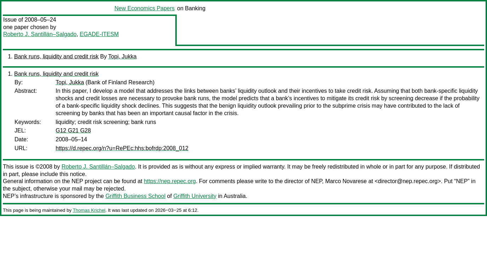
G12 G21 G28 (73, 131)
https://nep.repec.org (170, 181)
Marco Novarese (346, 181)
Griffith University (194, 196)
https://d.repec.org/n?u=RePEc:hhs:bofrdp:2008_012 (122, 148)
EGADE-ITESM (99, 34)
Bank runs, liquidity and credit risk (56, 56)
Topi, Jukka (122, 56)
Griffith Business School (136, 196)
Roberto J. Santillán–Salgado (40, 34)
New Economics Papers (144, 8)
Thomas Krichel (89, 210)
